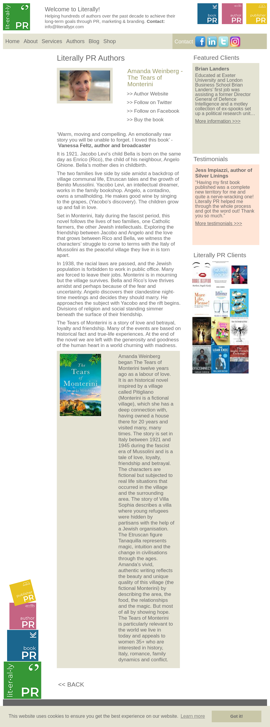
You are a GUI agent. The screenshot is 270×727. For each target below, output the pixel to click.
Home (12, 41)
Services (52, 41)
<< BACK (71, 684)
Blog (94, 41)
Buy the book (149, 120)
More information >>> (218, 121)
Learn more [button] (192, 716)
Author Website (151, 94)
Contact (184, 42)
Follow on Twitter (153, 102)
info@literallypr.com (64, 26)
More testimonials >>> (218, 223)
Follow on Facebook (156, 111)
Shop (109, 41)
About (30, 41)
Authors (75, 41)
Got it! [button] (236, 716)
